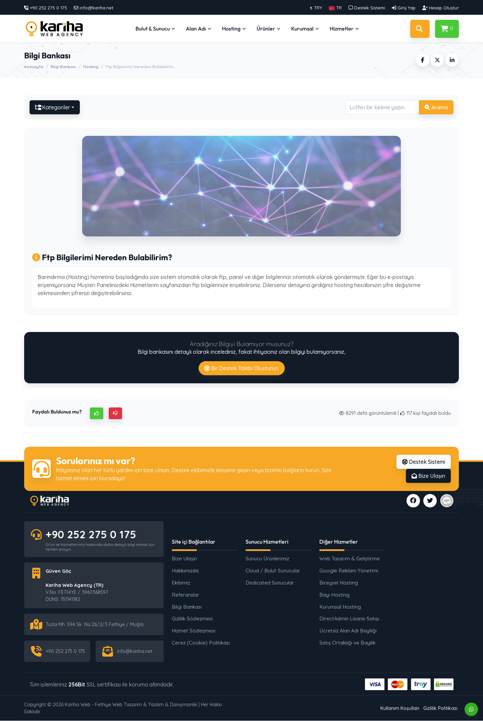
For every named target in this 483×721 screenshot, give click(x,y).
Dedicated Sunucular (270, 582)
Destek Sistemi (423, 461)
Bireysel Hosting (338, 582)
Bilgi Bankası (63, 66)
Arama (436, 107)
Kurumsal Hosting (340, 607)
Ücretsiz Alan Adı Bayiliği (348, 630)
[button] (335, 7)
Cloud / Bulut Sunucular (273, 570)
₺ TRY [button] (316, 7)
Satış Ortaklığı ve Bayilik (347, 643)
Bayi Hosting (334, 595)
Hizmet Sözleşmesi (193, 630)
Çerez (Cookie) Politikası (201, 643)
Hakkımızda (185, 570)
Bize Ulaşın (428, 476)
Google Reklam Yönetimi (348, 570)
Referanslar (185, 595)
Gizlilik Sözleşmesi (192, 619)
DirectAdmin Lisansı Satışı (349, 619)
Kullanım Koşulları (399, 708)
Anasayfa (33, 66)
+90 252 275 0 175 (91, 534)
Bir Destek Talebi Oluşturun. (241, 368)
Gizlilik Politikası (440, 708)
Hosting (90, 66)
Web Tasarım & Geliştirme (349, 559)
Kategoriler (52, 107)
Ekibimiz (181, 582)
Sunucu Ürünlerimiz (267, 559)
